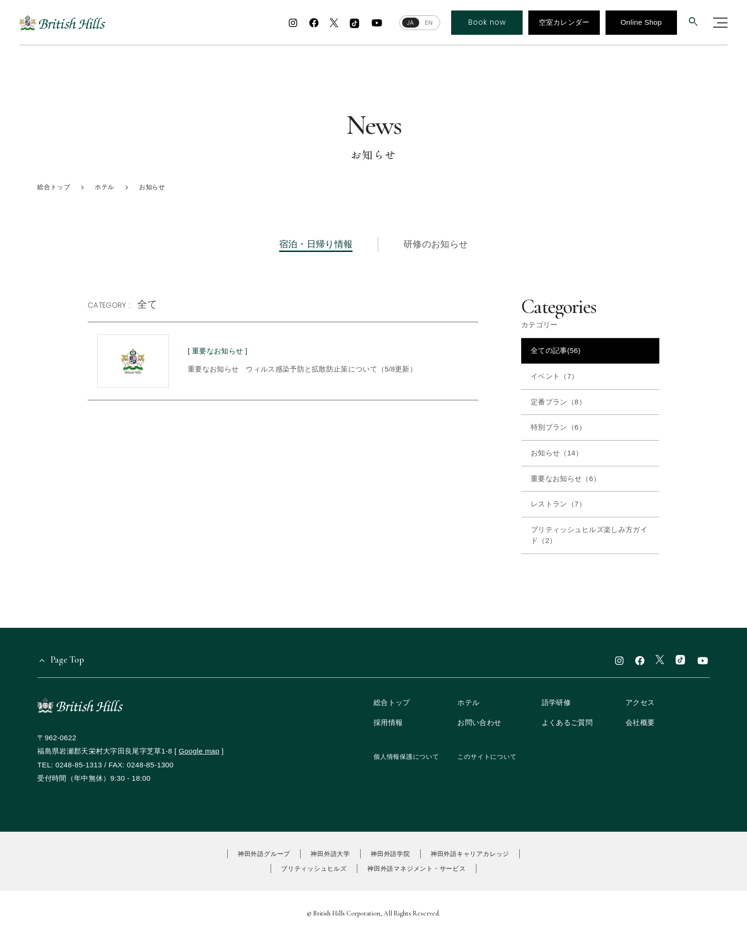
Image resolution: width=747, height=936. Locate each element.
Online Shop (641, 22)
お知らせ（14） (557, 453)
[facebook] (313, 23)
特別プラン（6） (558, 427)
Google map (199, 751)
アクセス (640, 702)
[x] (334, 24)
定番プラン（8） (558, 402)
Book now (486, 22)
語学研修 (556, 702)
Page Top (67, 659)
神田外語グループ (264, 853)
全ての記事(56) (556, 350)
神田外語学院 (390, 853)
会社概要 (640, 722)
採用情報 (388, 722)
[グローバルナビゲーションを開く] (720, 22)
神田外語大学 (330, 853)
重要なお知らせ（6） (565, 478)
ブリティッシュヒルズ (314, 868)
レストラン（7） (558, 504)
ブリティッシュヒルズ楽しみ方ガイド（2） (589, 534)
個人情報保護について (406, 756)
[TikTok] (354, 24)
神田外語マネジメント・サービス (416, 868)
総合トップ (392, 702)
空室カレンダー (563, 22)
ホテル (468, 702)
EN (428, 22)
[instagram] (293, 23)
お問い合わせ (479, 722)
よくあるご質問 (567, 722)
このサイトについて (486, 756)
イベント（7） (555, 376)
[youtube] (377, 23)
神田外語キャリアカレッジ (470, 853)
